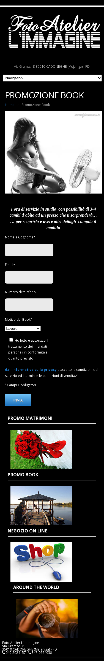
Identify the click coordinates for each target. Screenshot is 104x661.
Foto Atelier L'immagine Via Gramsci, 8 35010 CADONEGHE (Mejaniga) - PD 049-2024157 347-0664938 (29, 647)
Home (10, 104)
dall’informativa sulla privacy (31, 369)
